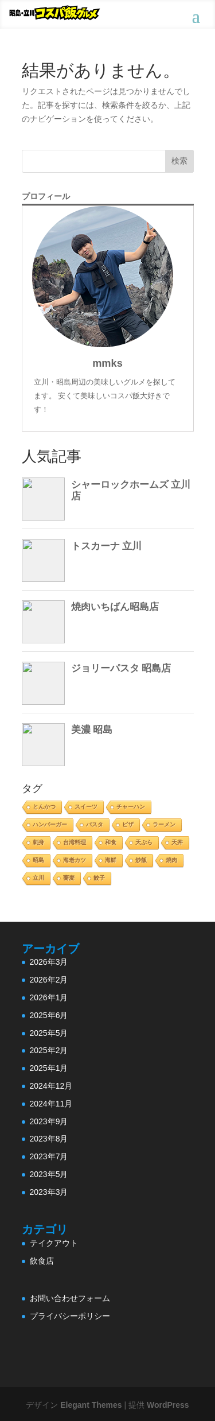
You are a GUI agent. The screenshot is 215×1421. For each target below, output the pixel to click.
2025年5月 (49, 1033)
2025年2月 (49, 1050)
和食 (110, 842)
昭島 (38, 860)
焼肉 (171, 860)
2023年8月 (49, 1138)
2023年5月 (49, 1174)
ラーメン (164, 824)
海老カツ (74, 860)
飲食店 (42, 1260)
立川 (38, 878)
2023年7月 (49, 1156)
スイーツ (86, 806)
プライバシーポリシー (70, 1316)
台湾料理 (74, 842)
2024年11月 (51, 1103)
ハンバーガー (50, 824)
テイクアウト (54, 1243)
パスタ (94, 824)
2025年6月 (49, 1015)
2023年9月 (49, 1121)
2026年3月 (49, 961)
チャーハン (130, 806)
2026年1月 (49, 997)
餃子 (99, 878)
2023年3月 (49, 1192)
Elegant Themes (91, 1405)
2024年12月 (51, 1085)
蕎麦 (69, 878)
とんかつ (44, 806)
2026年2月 (49, 979)
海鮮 (110, 860)
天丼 (177, 842)
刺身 (38, 842)
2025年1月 (49, 1068)
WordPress (168, 1405)
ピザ (128, 824)
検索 (179, 160)
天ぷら (144, 842)
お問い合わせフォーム (70, 1298)
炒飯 (141, 860)
